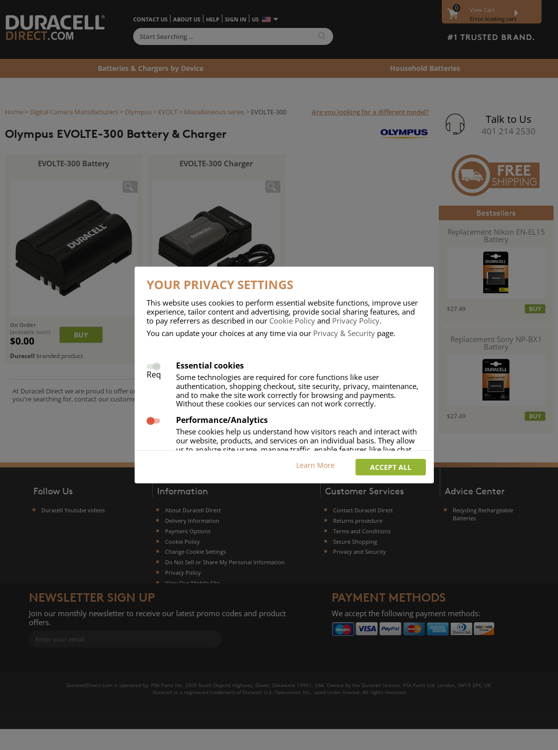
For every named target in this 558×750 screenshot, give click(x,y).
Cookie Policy (292, 321)
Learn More (315, 465)
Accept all (390, 467)
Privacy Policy (355, 321)
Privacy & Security (344, 333)
